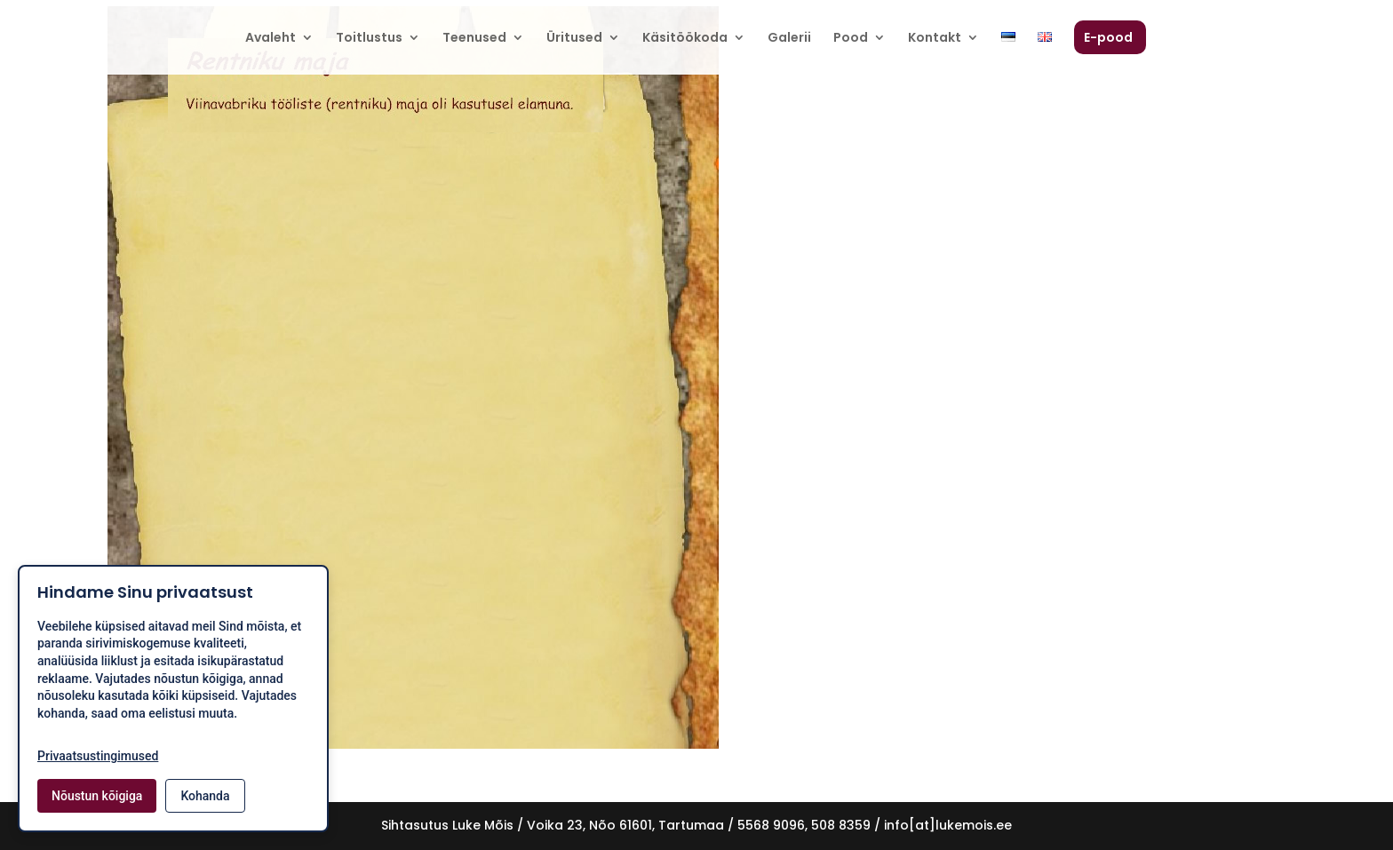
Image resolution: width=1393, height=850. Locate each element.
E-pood (1108, 38)
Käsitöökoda (685, 38)
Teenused (474, 38)
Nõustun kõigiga (97, 796)
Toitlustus (369, 38)
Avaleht (270, 38)
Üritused (574, 38)
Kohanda (204, 796)
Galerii (789, 38)
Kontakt (934, 38)
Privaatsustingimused (97, 756)
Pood (850, 38)
